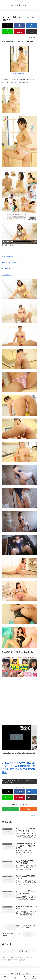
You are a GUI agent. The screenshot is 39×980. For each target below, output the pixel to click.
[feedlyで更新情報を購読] (10, 809)
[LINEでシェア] (7, 31)
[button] (31, 31)
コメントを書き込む (19, 951)
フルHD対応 (6, 275)
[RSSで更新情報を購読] (28, 809)
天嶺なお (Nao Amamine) (11, 262)
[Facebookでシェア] (19, 25)
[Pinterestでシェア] (19, 31)
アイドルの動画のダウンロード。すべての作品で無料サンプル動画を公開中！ (18, 781)
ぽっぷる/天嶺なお (19, 73)
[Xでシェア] (7, 25)
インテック (6, 269)
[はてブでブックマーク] (31, 25)
